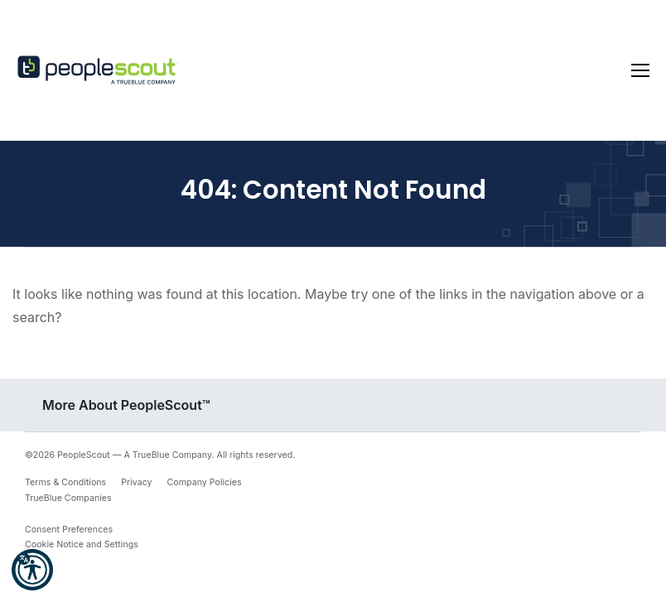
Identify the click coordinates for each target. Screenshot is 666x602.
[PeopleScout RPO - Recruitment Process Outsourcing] (99, 71)
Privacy (136, 482)
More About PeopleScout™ (126, 405)
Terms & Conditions (65, 482)
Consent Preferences (69, 529)
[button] (32, 569)
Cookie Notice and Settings (81, 544)
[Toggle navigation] (640, 70)
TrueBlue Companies (68, 498)
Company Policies (204, 482)
